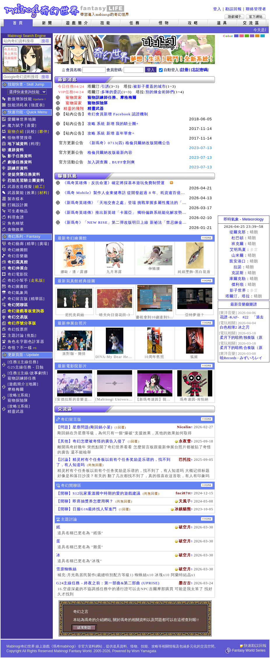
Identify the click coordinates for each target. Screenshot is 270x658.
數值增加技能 (20, 99)
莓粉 (241, 35)
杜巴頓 (238, 238)
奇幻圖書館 (18, 286)
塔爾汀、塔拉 (237, 296)
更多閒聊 (207, 485)
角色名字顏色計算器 (26, 341)
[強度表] (37, 105)
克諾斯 (238, 273)
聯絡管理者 (256, 9)
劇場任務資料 (20, 162)
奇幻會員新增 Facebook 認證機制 (117, 114)
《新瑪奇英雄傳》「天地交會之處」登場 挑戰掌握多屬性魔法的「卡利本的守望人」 (139, 202)
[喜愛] (30, 125)
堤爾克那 (237, 232)
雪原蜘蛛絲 (66, 569)
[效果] (30, 192)
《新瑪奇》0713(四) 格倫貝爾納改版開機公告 (128, 143)
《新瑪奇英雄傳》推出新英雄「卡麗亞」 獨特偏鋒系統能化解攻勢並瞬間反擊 (133, 212)
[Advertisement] (243, 126)
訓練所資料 (18, 168)
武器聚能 (16, 192)
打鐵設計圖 (18, 205)
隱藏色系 (265, 33)
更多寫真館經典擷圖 (207, 281)
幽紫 (252, 35)
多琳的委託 (111, 92)
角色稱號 (16, 223)
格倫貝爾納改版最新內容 (109, 152)
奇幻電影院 (18, 274)
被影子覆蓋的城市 (149, 86)
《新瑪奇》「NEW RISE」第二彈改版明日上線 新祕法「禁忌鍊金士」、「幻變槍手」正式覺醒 (149, 222)
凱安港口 (237, 261)
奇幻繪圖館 (18, 250)
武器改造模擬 (20, 186)
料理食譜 (16, 217)
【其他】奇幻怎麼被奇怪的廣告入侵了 (91, 441)
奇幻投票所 (18, 329)
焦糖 (257, 35)
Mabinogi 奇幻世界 (67, 11)
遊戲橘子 (234, 16)
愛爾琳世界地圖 (22, 119)
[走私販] (37, 280)
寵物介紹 (16, 131)
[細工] (39, 186)
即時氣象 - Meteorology (244, 219)
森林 (247, 35)
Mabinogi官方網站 (256, 16)
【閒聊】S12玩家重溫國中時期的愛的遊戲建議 (98, 493)
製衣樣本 (16, 199)
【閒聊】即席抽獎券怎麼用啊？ (84, 501)
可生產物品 (18, 211)
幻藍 (236, 35)
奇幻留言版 (18, 299)
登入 (217, 9)
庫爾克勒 (237, 278)
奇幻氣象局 (18, 292)
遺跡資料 (16, 150)
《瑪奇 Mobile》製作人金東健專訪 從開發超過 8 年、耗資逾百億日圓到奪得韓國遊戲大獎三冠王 (150, 192)
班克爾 (238, 243)
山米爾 (238, 255)
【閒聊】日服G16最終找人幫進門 (86, 509)
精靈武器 (95, 108)
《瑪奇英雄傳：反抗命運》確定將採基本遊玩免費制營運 (116, 183)
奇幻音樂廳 (18, 256)
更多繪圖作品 (207, 238)
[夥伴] (43, 131)
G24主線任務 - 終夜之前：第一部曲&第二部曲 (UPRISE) (107, 583)
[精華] (30, 243)
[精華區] (37, 299)
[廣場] (43, 243)
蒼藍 (262, 35)
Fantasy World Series (249, 650)
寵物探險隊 (97, 103)
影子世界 (238, 290)
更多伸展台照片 (207, 323)
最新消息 (135, 79)
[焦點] (30, 335)
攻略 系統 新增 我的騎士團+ (113, 123)
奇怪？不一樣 (20, 347)
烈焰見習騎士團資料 (26, 180)
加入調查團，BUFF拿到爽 (111, 162)
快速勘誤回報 (255, 645)
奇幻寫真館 (18, 262)
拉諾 (238, 267)
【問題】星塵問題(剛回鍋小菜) (84, 427)
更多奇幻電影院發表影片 (207, 366)
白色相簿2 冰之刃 (234, 327)
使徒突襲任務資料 (24, 174)
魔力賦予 (16, 125)
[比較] (30, 131)
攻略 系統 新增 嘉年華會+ (111, 133)
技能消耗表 (18, 105)
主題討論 (16, 335)
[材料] (43, 192)
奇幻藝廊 (16, 243)
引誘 (105, 86)
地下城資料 (18, 144)
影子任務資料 (20, 156)
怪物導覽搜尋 (20, 137)
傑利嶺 (238, 284)
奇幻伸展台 (18, 268)
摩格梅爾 (128, 97)
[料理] (35, 144)
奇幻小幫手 (18, 280)
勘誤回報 (233, 9)
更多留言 (207, 419)
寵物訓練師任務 (101, 97)
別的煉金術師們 (159, 92)
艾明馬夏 (238, 249)
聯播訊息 (135, 176)
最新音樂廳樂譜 (243, 304)
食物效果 (16, 229)
